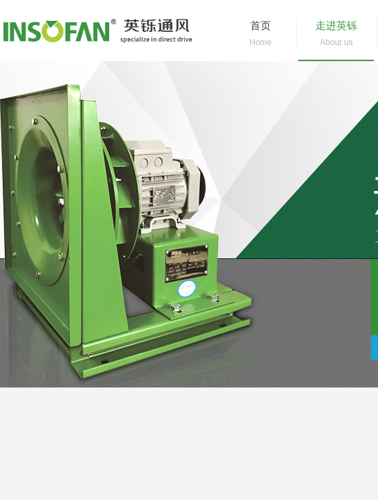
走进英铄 (336, 25)
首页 (260, 25)
